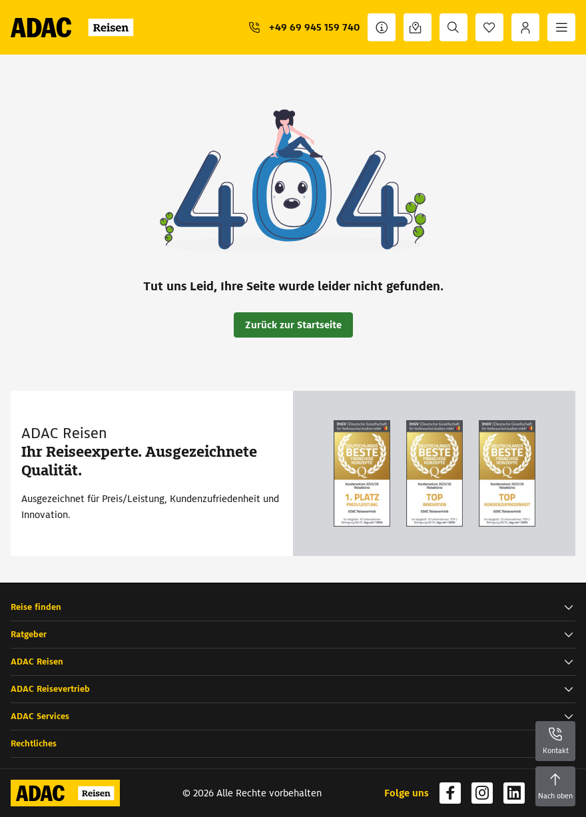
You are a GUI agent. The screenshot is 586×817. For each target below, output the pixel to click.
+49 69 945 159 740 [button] (314, 27)
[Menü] (561, 27)
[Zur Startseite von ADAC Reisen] (76, 27)
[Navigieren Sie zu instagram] (482, 793)
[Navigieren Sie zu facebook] (450, 793)
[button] (293, 607)
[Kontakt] (382, 27)
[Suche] (453, 27)
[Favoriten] (489, 27)
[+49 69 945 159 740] (304, 27)
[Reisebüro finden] (418, 27)
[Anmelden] (525, 27)
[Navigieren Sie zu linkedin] (514, 793)
